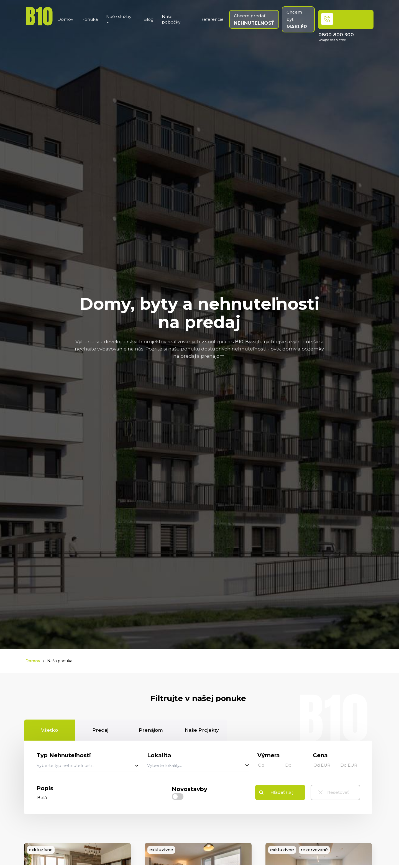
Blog (149, 19)
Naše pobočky (171, 19)
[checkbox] (177, 796)
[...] (102, 797)
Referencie (212, 19)
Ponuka (89, 19)
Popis (45, 788)
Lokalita (159, 755)
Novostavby (189, 789)
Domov (65, 19)
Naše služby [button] (118, 18)
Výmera (268, 755)
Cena (320, 755)
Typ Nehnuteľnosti (64, 755)
